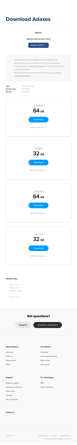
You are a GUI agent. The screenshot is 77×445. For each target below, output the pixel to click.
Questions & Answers (48, 325)
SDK (42, 383)
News (8, 364)
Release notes (14, 287)
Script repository (46, 387)
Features (9, 356)
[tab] (38, 45)
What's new (13, 285)
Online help (10, 391)
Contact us (10, 435)
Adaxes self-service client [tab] (38, 39)
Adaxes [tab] (38, 32)
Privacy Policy (43, 435)
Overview (9, 352)
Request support (12, 383)
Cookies (54, 435)
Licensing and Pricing (48, 356)
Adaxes (16, 7)
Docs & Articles (12, 399)
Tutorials (9, 395)
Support (23, 325)
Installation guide (15, 290)
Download (38, 119)
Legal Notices (65, 435)
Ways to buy (45, 360)
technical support (37, 66)
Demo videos (11, 360)
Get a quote (45, 364)
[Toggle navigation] (69, 7)
